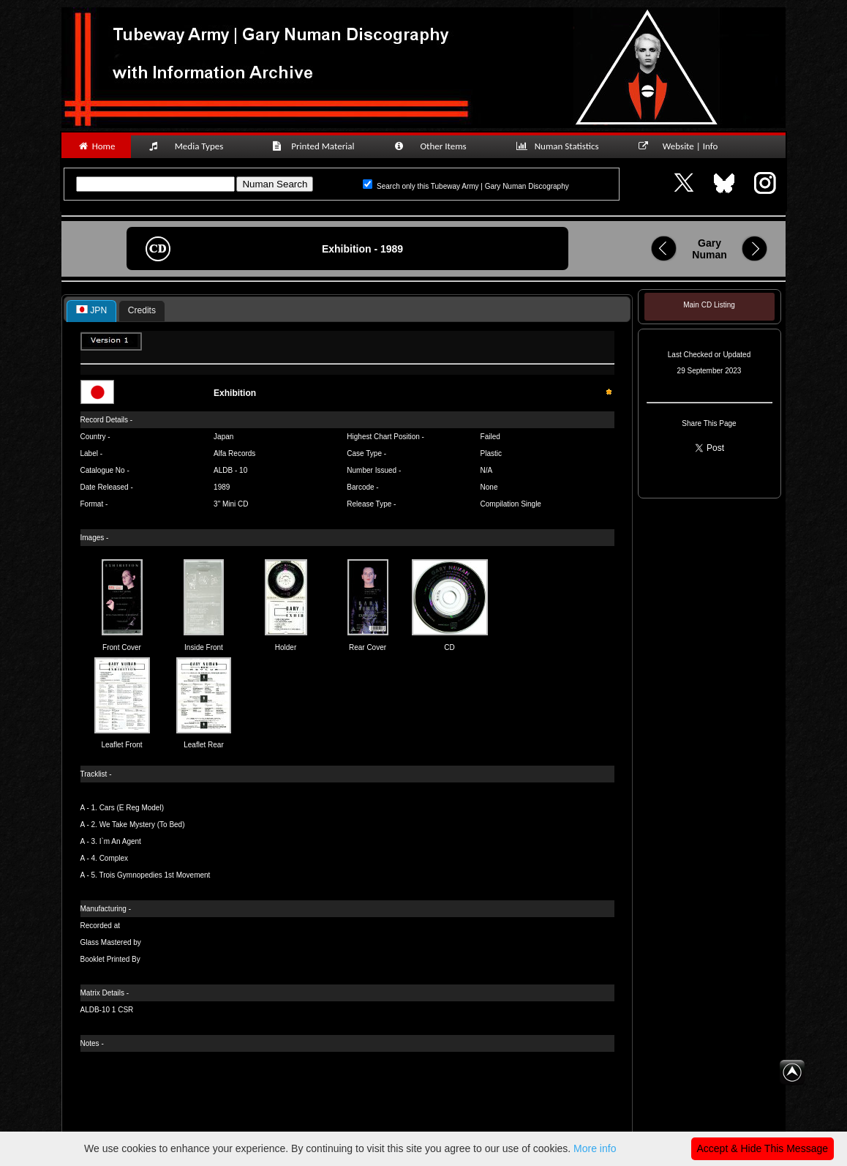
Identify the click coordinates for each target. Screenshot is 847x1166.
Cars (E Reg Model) (131, 808)
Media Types (192, 146)
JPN (91, 310)
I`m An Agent (120, 841)
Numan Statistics (560, 146)
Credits (142, 310)
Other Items (438, 146)
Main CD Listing (709, 305)
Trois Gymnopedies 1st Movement (154, 875)
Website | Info (683, 146)
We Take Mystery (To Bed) (142, 825)
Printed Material (316, 146)
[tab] (91, 311)
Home (96, 146)
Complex (113, 858)
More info (594, 1148)
